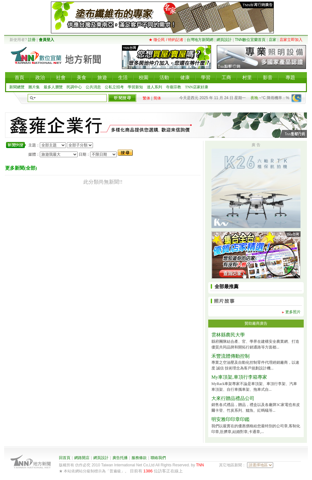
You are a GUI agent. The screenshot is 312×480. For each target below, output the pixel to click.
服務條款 (139, 458)
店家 (272, 39)
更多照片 (293, 312)
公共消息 (93, 87)
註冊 (32, 39)
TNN (200, 465)
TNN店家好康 (196, 87)
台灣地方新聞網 (200, 39)
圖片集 (34, 87)
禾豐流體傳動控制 (230, 356)
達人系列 (154, 87)
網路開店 (81, 458)
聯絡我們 (158, 458)
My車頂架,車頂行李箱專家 (239, 377)
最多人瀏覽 (53, 87)
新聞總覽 (17, 87)
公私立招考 (114, 87)
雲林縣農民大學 (228, 334)
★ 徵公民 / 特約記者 (166, 39)
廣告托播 (120, 458)
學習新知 (135, 87)
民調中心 (74, 87)
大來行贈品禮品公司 (232, 398)
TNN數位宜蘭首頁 (250, 39)
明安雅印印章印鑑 (230, 419)
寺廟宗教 (173, 87)
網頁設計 (224, 39)
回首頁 (64, 458)
